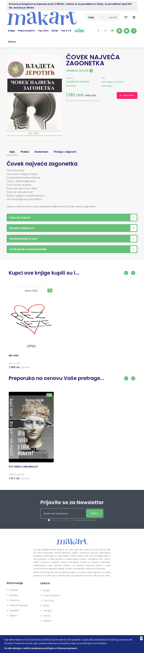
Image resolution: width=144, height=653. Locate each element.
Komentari (41, 151)
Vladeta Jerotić (79, 71)
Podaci (25, 151)
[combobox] (95, 17)
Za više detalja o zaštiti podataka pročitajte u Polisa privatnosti (40, 648)
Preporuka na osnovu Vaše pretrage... (56, 378)
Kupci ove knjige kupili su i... (44, 272)
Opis (12, 151)
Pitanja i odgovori (65, 151)
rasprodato (127, 95)
